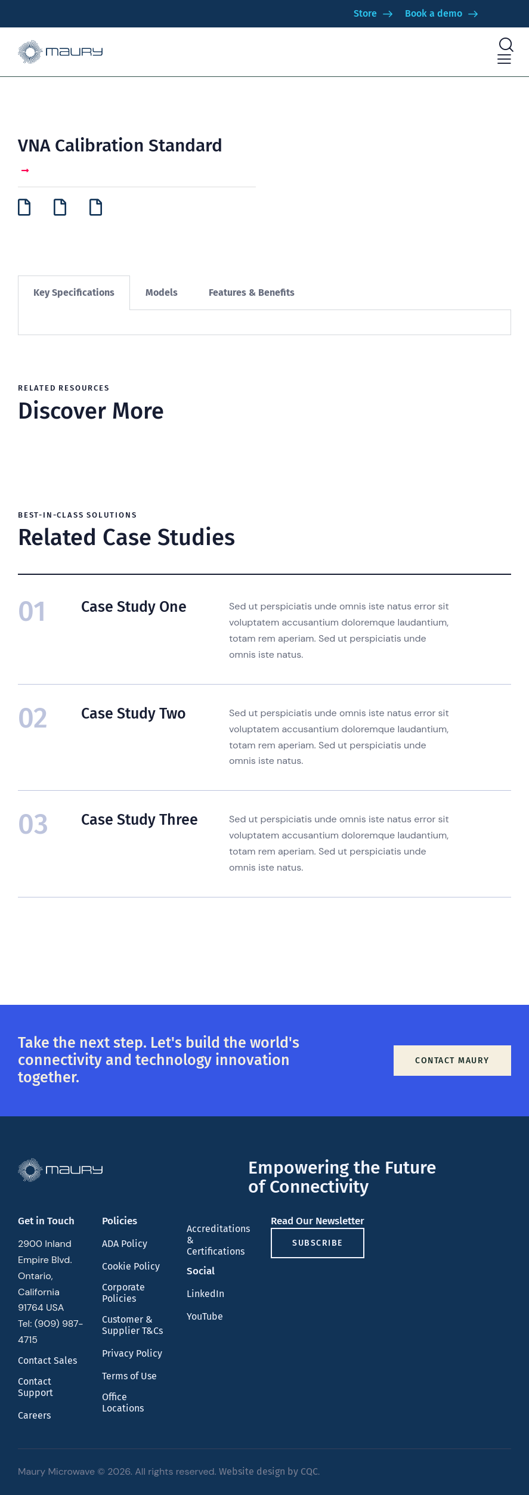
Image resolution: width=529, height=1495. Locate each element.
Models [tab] (162, 292)
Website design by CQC (268, 1471)
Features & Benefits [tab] (252, 292)
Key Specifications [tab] (74, 292)
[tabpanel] (264, 322)
